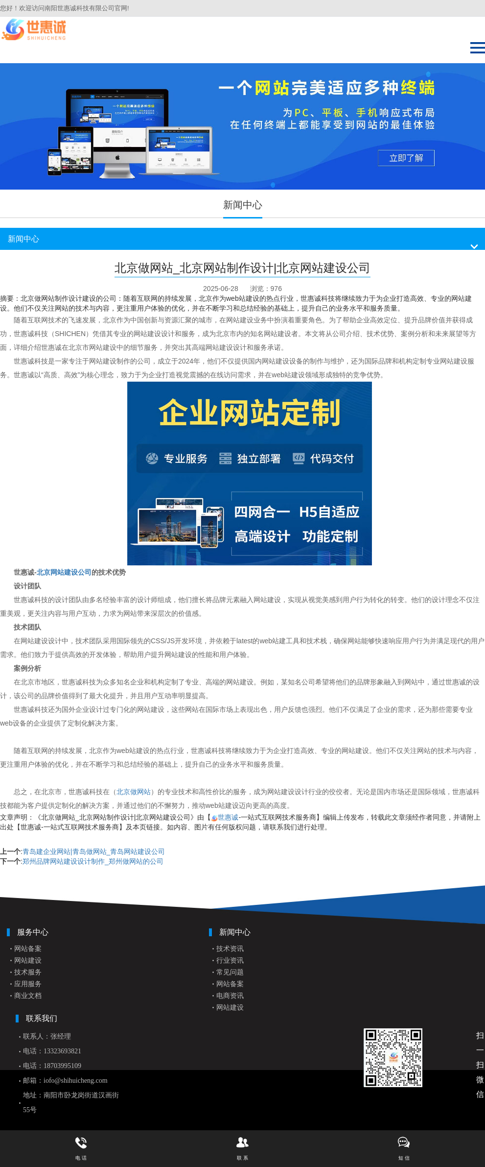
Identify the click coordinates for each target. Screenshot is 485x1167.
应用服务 (28, 984)
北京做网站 (133, 792)
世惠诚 (228, 817)
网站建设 (28, 960)
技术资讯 (230, 948)
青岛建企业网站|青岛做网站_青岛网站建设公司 (94, 851)
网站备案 (28, 948)
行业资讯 (230, 960)
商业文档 (28, 995)
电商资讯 (230, 995)
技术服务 (28, 972)
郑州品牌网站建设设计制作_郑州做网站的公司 (93, 861)
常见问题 (230, 972)
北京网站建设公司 (64, 572)
